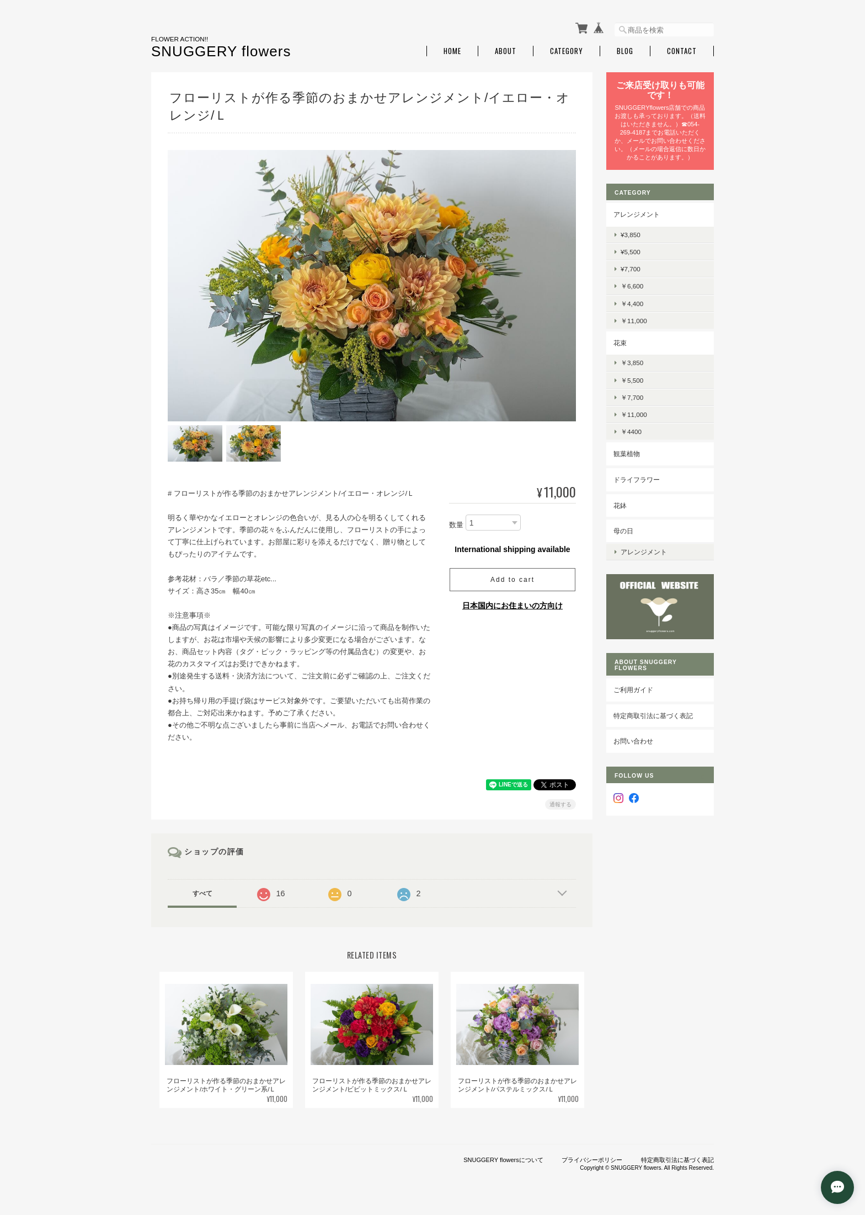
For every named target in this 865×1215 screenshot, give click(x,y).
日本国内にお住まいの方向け (512, 605)
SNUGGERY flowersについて (503, 1160)
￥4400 (631, 431)
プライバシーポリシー (592, 1160)
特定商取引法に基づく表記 (653, 715)
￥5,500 (632, 380)
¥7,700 (630, 268)
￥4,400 (632, 303)
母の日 (623, 530)
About (505, 51)
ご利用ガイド (633, 689)
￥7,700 (632, 397)
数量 (456, 525)
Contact (682, 51)
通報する (560, 804)
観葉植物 (626, 453)
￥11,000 (634, 320)
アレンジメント (636, 214)
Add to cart (512, 580)
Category (566, 51)
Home (452, 51)
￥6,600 (632, 286)
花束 (620, 342)
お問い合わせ (633, 741)
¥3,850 (630, 234)
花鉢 (620, 505)
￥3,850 (632, 362)
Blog (625, 51)
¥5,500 (630, 251)
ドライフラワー (636, 479)
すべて (202, 893)
